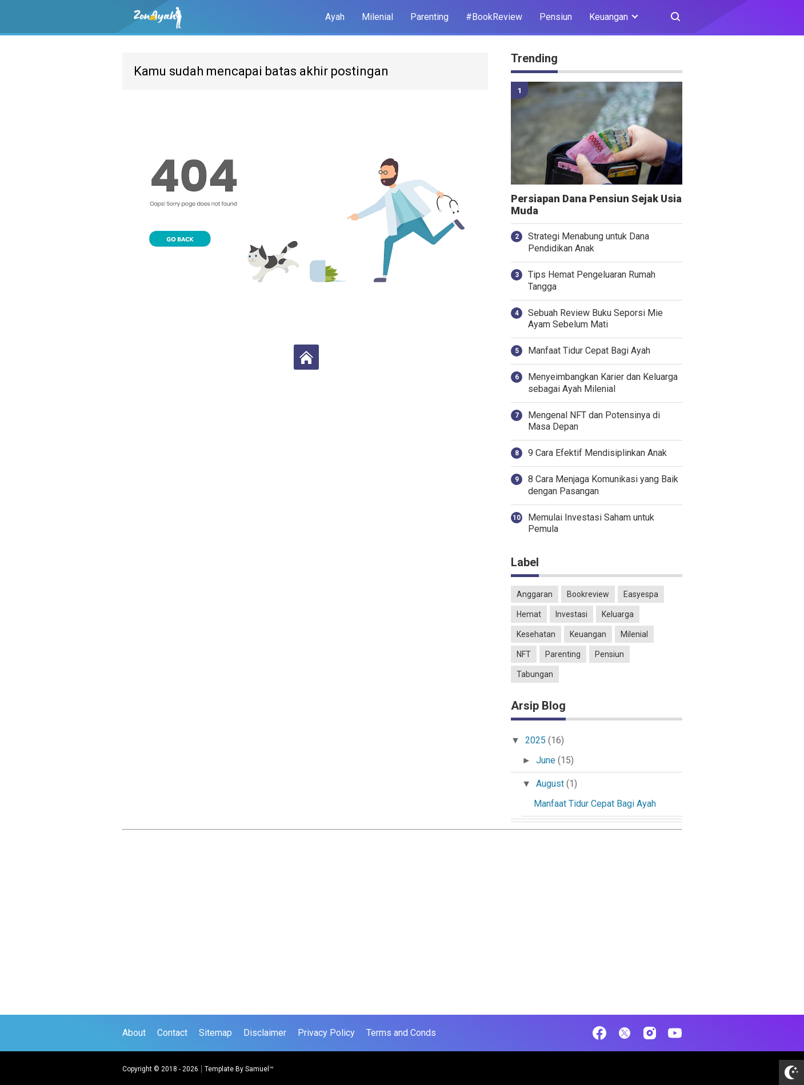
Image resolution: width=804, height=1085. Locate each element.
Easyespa (640, 594)
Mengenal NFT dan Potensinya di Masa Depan (594, 420)
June (546, 759)
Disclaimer (264, 1032)
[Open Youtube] (675, 1033)
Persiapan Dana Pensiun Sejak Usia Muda (596, 204)
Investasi (571, 614)
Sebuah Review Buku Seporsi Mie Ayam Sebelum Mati (595, 318)
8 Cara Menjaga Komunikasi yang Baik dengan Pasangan (603, 485)
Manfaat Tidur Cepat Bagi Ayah (589, 350)
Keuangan (588, 634)
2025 (536, 739)
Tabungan (535, 674)
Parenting (429, 16)
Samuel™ (259, 1069)
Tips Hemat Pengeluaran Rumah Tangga (591, 280)
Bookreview (588, 594)
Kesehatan (536, 634)
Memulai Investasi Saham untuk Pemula (591, 522)
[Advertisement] (402, 915)
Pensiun (555, 16)
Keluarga (618, 614)
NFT (524, 654)
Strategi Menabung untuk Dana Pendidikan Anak (588, 242)
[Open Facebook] (599, 1033)
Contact (172, 1032)
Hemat (529, 614)
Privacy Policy (326, 1032)
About (134, 1032)
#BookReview (494, 16)
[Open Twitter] (624, 1033)
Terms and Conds (401, 1032)
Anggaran (535, 594)
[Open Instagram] (650, 1033)
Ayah (335, 16)
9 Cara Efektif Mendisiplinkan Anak (597, 452)
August (550, 783)
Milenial (377, 16)
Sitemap (215, 1032)
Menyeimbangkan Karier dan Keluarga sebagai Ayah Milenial (603, 382)
